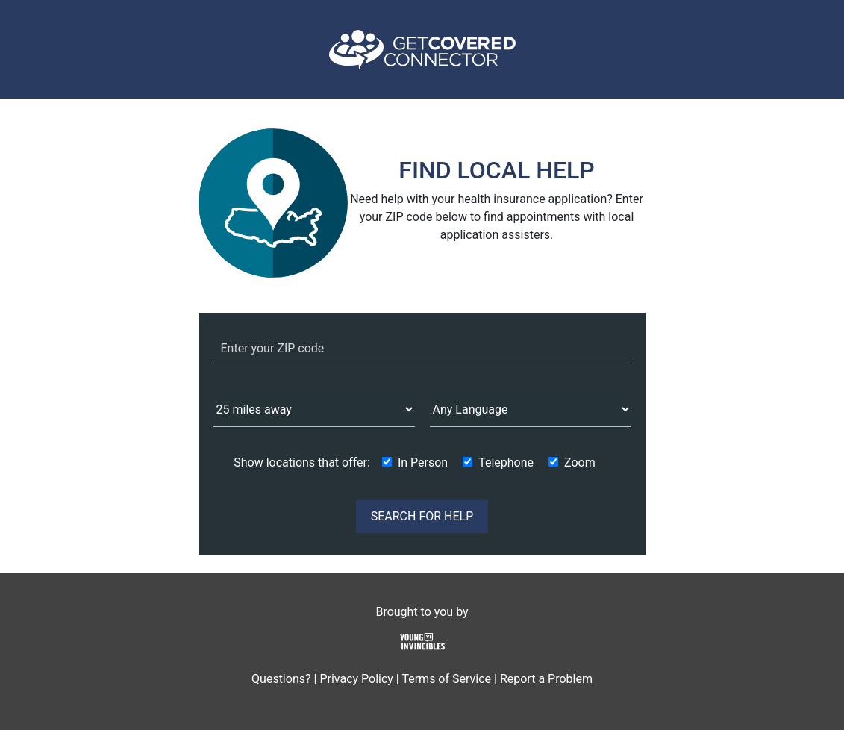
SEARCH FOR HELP (422, 516)
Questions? (280, 679)
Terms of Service (446, 679)
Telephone (506, 462)
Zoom (580, 462)
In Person (423, 462)
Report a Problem (546, 679)
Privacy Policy (356, 679)
